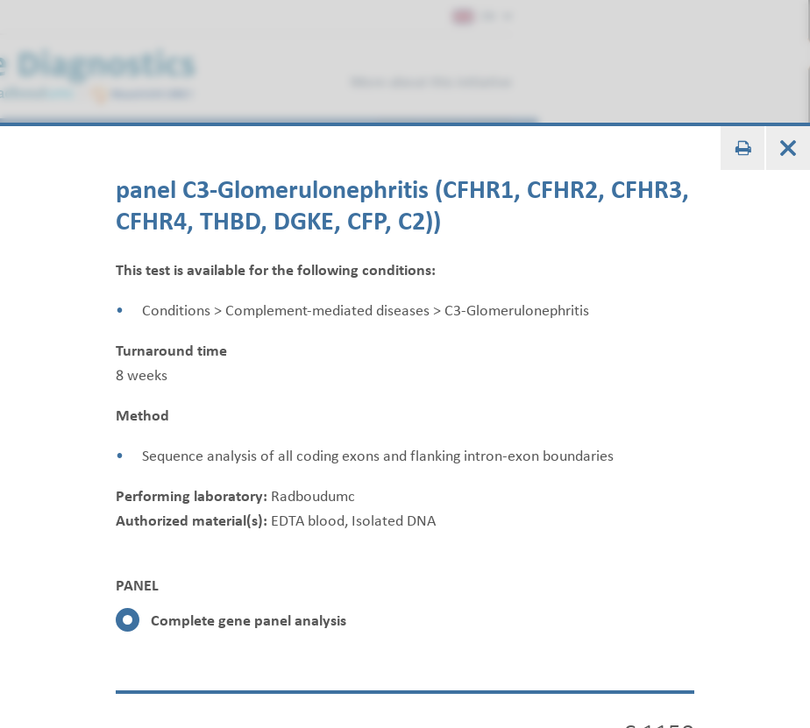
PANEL (137, 585)
